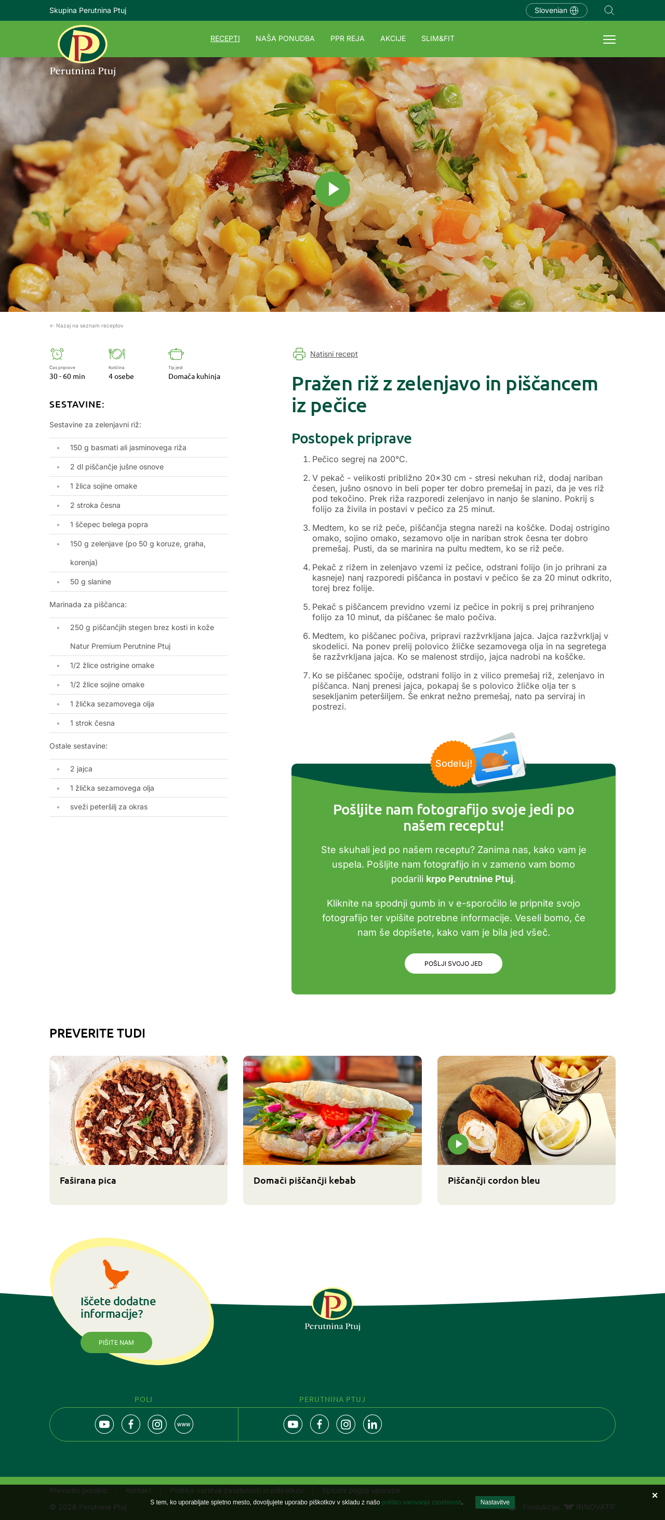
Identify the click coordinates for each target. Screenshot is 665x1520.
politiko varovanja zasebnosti (421, 1502)
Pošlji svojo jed (453, 964)
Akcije (393, 38)
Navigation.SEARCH (609, 10)
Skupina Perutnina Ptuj (87, 10)
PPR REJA (347, 38)
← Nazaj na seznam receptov (86, 325)
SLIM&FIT (438, 38)
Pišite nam (116, 1343)
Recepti (225, 38)
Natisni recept (334, 353)
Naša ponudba (285, 38)
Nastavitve (495, 1502)
